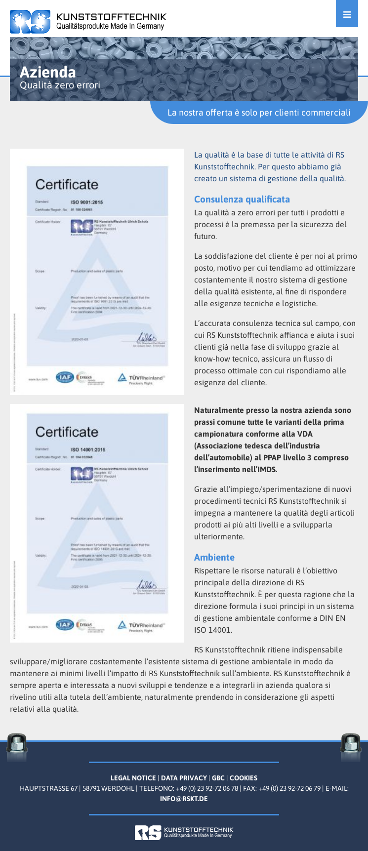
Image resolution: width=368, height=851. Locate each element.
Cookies (243, 778)
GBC (218, 778)
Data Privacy (184, 778)
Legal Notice (133, 778)
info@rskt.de (184, 799)
